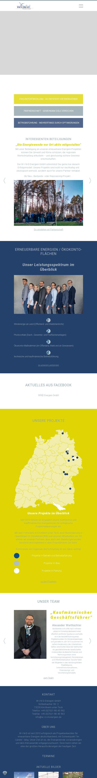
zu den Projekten (48, 581)
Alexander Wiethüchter (67, 625)
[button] (4, 181)
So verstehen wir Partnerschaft (48, 229)
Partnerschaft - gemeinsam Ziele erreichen (48, 111)
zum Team (48, 678)
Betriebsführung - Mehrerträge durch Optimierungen (48, 123)
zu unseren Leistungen (48, 365)
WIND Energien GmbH (48, 395)
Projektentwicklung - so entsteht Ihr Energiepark (48, 99)
